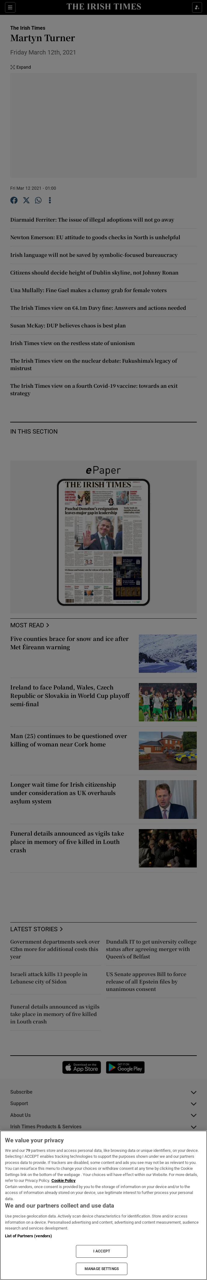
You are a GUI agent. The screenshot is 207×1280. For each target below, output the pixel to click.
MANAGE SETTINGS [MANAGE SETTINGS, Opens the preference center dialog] (102, 1269)
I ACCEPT (101, 1251)
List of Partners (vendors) (28, 1236)
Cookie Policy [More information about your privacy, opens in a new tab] (63, 1180)
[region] (103, 1205)
